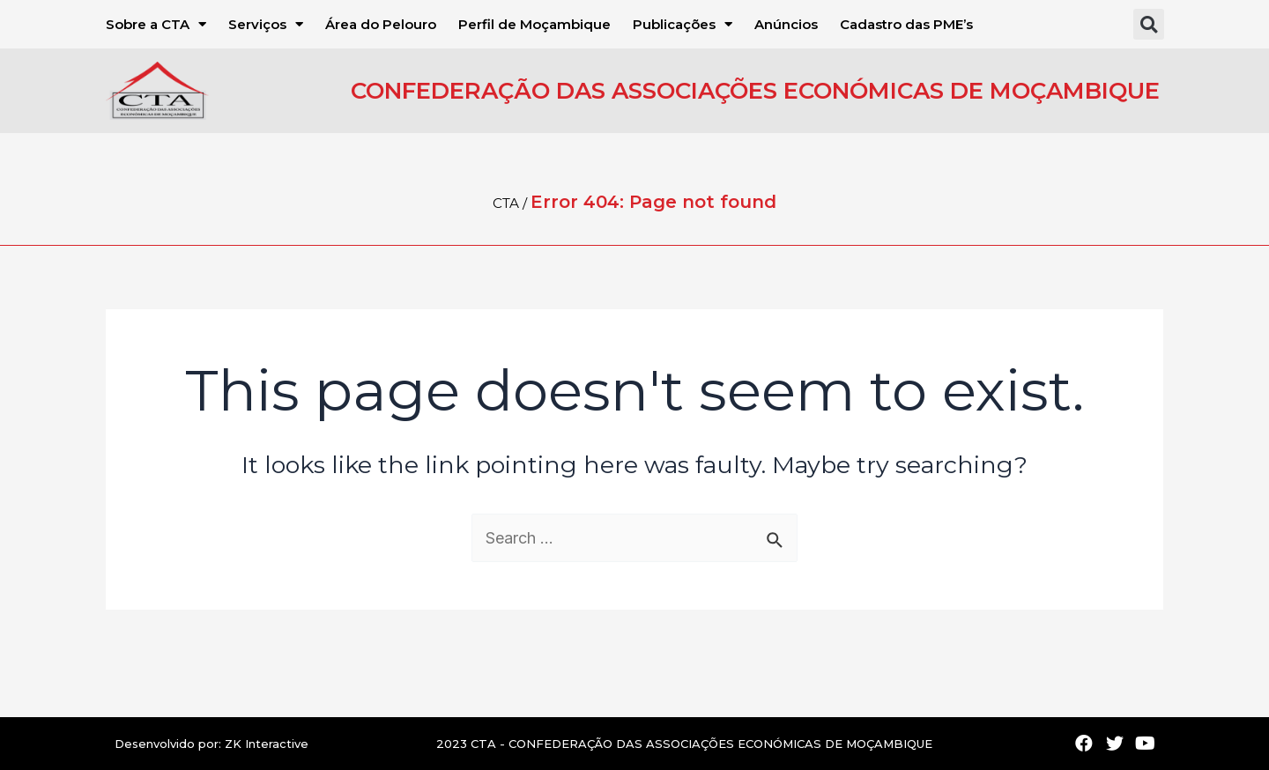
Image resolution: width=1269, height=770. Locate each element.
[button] (1148, 24)
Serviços (265, 24)
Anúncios (786, 24)
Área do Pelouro (380, 24)
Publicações (682, 24)
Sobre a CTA (156, 24)
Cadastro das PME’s (906, 24)
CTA (506, 203)
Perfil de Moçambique (534, 24)
